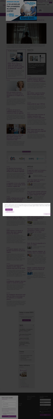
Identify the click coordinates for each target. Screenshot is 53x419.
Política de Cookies (9, 211)
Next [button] (45, 159)
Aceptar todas (8, 209)
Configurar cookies (48, 213)
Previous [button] (7, 159)
